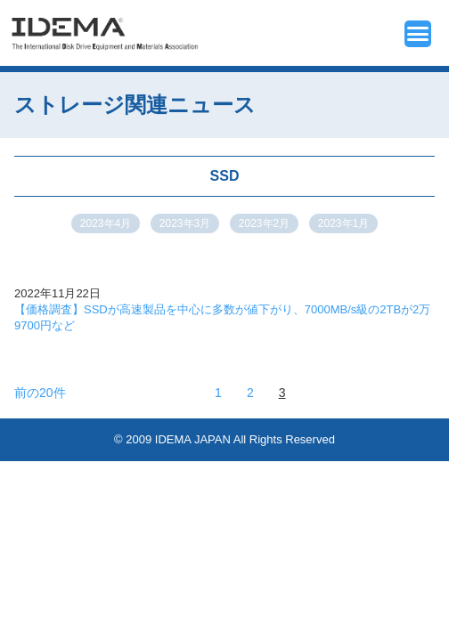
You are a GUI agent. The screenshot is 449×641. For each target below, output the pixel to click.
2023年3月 (184, 223)
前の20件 (40, 392)
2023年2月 (264, 223)
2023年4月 (105, 223)
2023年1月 (343, 223)
